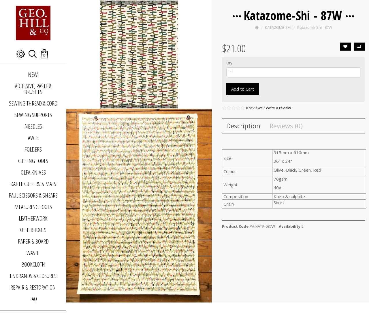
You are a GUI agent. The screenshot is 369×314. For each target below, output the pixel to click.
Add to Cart (242, 89)
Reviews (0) (286, 125)
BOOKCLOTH (33, 264)
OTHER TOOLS (33, 230)
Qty (229, 63)
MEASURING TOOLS (33, 207)
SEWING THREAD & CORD (33, 103)
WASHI (33, 253)
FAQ (33, 299)
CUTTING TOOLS (33, 161)
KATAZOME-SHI (278, 27)
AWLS (33, 138)
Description (243, 125)
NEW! (33, 74)
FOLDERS (33, 149)
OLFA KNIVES (33, 172)
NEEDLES (33, 126)
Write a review (278, 107)
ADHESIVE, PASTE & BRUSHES (33, 89)
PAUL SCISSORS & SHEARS (33, 195)
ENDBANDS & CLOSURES (33, 276)
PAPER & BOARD (33, 241)
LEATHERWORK (33, 218)
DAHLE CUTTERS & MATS (33, 184)
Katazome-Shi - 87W (314, 27)
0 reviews (254, 107)
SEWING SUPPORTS (33, 115)
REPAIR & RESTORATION (33, 287)
